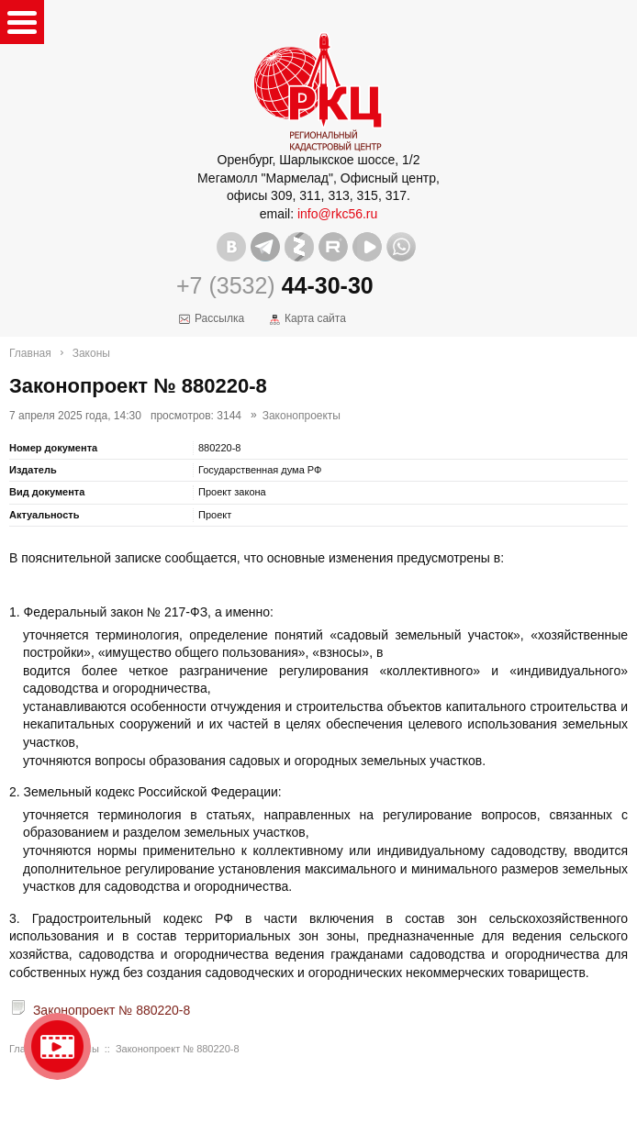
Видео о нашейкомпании (57, 1046)
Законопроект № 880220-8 (111, 1010)
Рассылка (219, 318)
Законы (91, 353)
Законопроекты (302, 415)
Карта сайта (315, 318)
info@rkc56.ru (337, 213)
